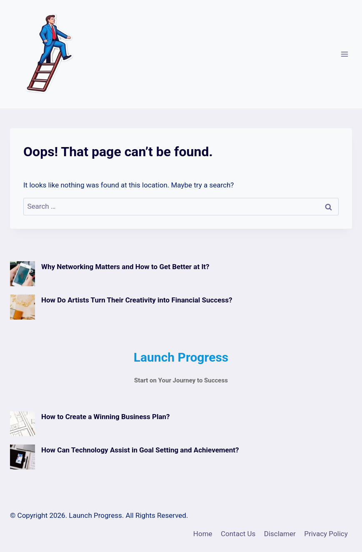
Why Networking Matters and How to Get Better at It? (125, 266)
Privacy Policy (326, 534)
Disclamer (280, 534)
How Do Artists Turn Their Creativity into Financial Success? (136, 300)
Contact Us (238, 534)
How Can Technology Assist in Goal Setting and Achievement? (140, 450)
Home (202, 534)
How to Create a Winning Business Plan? (105, 416)
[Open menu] (344, 53)
